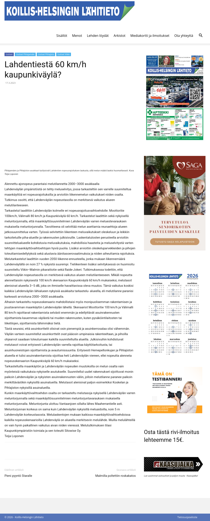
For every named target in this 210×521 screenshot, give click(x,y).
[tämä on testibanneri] (174, 412)
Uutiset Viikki (63, 54)
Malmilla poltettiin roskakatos (115, 476)
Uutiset (9, 54)
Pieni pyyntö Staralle (18, 476)
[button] (200, 36)
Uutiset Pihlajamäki (25, 54)
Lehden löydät (98, 35)
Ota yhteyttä (183, 35)
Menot (77, 35)
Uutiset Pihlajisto (46, 54)
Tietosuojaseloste (187, 517)
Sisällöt (61, 35)
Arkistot (120, 35)
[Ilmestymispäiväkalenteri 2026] (174, 357)
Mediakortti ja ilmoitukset (149, 35)
